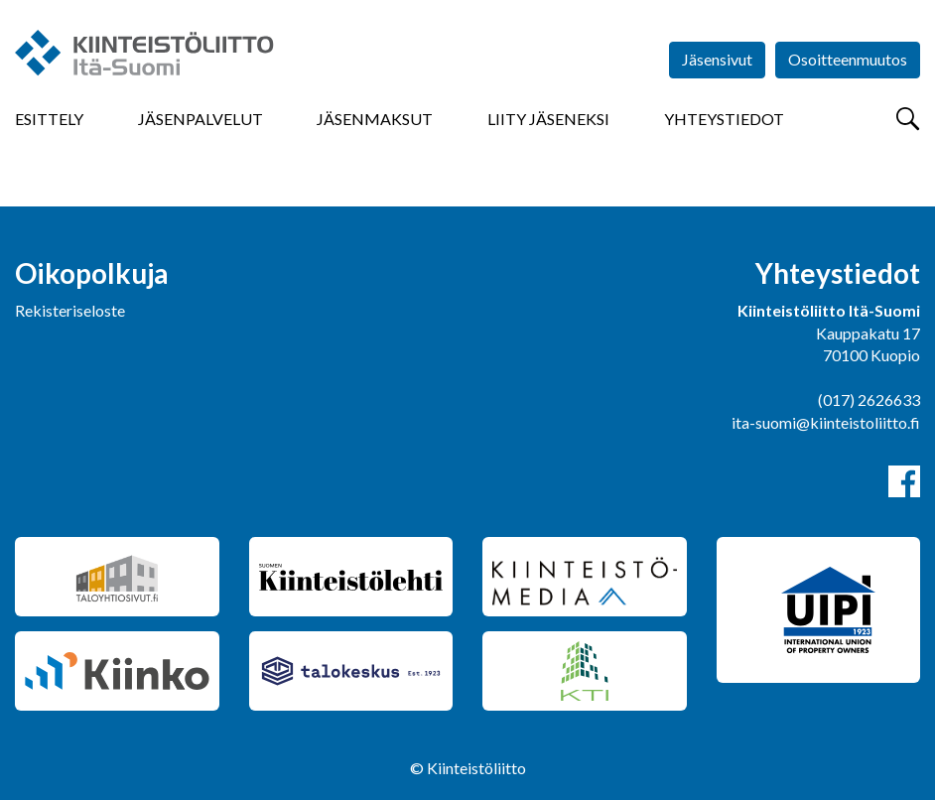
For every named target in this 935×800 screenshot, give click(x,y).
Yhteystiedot (724, 118)
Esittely (49, 118)
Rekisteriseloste (70, 310)
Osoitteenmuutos (847, 59)
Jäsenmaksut (375, 118)
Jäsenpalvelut (200, 118)
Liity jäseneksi (548, 118)
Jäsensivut (717, 59)
